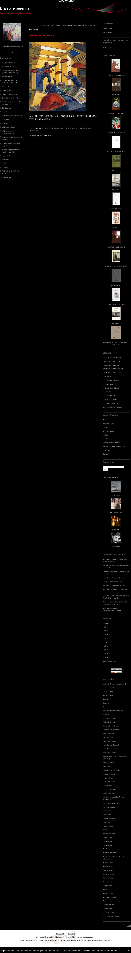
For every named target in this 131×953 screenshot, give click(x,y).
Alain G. (105, 578)
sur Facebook (107, 28)
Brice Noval (107, 699)
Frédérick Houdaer (109, 565)
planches (5, 159)
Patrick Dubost (108, 863)
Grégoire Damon (109, 733)
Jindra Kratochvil (109, 762)
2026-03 (106, 627)
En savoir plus (112, 951)
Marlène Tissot (108, 826)
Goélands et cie (118, 585)
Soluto (105, 889)
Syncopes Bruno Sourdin (112, 901)
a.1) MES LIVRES (8, 62)
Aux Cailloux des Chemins (112, 357)
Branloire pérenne (15, 8)
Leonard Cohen (108, 793)
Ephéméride (6, 108)
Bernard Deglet (108, 695)
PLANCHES (116, 529)
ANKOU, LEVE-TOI (116, 113)
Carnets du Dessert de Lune (113, 361)
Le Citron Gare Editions (111, 388)
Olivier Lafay (107, 837)
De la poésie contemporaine (113, 710)
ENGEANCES (116, 171)
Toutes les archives (109, 661)
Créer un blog (60, 934)
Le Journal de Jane (109, 781)
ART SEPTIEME (116, 512)
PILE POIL (116, 323)
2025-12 (106, 638)
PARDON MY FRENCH (116, 304)
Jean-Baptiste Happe (110, 749)
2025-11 (106, 642)
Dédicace (106, 435)
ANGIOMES (116, 94)
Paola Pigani (107, 841)
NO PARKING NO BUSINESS (116, 266)
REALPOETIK (108, 870)
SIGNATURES (7, 177)
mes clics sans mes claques (12, 115)
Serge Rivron (107, 886)
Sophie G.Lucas (108, 893)
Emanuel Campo (109, 718)
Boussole (5, 86)
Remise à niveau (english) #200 (114, 446)
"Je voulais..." (107, 450)
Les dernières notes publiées (65, 937)
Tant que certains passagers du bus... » (83, 25)
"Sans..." (106, 454)
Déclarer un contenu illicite (29, 940)
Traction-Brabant (109, 912)
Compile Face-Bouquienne (11, 98)
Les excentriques (109, 807)
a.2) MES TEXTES (9, 66)
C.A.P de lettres (7, 90)
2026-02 (106, 631)
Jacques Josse (108, 737)
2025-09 (106, 650)
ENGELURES (116, 190)
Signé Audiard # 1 (109, 431)
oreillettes (5, 119)
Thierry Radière (108, 905)
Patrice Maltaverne (109, 853)
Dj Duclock (106, 714)
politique (5, 167)
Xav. (104, 582)
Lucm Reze (107, 814)
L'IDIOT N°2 (116, 228)
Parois (105, 420)
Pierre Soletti (107, 866)
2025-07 (106, 657)
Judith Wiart (107, 766)
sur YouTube (107, 32)
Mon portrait (107, 47)
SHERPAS (116, 546)
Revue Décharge (109, 874)
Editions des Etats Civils (111, 365)
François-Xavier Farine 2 (111, 729)
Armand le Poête (109, 688)
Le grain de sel (108, 778)
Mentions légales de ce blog (48, 940)
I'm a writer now (108, 423)
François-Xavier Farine (111, 726)
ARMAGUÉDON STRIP (116, 132)
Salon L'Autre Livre (118, 578)
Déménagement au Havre (112, 610)
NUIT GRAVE (116, 285)
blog (109, 940)
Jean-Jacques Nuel (110, 752)
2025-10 (106, 646)
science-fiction (34, 130)
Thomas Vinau (108, 908)
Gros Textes (107, 376)
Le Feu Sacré (107, 392)
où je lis (5, 123)
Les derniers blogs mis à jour (45, 937)
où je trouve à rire (8, 127)
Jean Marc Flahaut (109, 741)
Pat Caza (106, 849)
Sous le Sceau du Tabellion (112, 407)
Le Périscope (107, 785)
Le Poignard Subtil (109, 789)
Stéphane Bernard (109, 559)
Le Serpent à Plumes (110, 403)
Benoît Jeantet (108, 691)
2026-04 (106, 623)
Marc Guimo (107, 822)
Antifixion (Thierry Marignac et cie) (115, 684)
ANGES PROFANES (116, 75)
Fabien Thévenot (109, 722)
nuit (84, 128)
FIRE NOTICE (116, 209)
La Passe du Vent (109, 384)
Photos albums (110, 477)
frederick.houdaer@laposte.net (12, 46)
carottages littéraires (9, 94)
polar (4, 163)
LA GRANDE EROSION (116, 247)
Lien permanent (59, 128)
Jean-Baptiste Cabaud (111, 745)
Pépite (105, 427)
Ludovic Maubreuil (109, 818)
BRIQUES (116, 495)
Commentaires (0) (71, 128)
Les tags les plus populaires (86, 937)
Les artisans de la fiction (111, 803)
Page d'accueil (62, 25)
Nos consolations (109, 833)
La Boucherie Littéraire (111, 380)
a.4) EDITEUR (7, 76)
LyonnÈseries (7, 112)
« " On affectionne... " (48, 25)
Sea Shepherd (108, 882)
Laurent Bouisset (109, 774)
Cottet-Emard (107, 707)
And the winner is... (109, 439)
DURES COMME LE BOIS (116, 151)
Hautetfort (71, 934)
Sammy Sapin (108, 878)
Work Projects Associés (111, 916)
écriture (88, 128)
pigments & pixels (8, 156)
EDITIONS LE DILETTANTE (113, 373)
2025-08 (106, 654)
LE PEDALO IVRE (109, 395)
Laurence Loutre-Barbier (111, 770)
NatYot (105, 830)
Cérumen (106, 703)
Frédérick (106, 585)
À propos (11, 52)
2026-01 (106, 634)
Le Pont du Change (110, 399)
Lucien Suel (107, 811)
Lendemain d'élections (111, 443)
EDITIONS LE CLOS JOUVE (113, 369)
